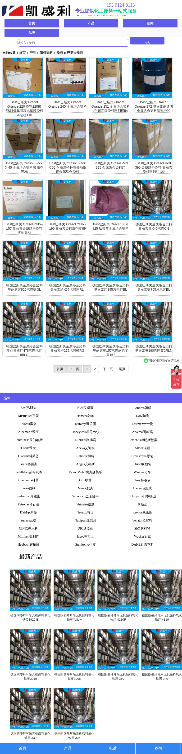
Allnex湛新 (142, 448)
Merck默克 (85, 488)
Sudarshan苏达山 (28, 496)
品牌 (31, 33)
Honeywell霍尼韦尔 (85, 432)
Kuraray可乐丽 (85, 424)
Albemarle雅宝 (28, 432)
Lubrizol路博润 (85, 440)
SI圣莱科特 (142, 528)
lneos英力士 (85, 536)
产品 (91, 23)
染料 (60, 53)
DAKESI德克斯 (142, 544)
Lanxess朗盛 (142, 408)
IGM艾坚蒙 (85, 408)
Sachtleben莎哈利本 (28, 472)
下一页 (108, 369)
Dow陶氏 (142, 416)
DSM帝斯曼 (28, 512)
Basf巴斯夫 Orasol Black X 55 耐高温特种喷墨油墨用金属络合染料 (67, 167)
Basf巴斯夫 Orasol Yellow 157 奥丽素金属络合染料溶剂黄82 (24, 228)
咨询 (158, 748)
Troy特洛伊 (142, 480)
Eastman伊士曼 (142, 424)
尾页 (122, 369)
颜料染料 (46, 53)
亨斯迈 (142, 504)
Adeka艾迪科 (85, 448)
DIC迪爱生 (85, 528)
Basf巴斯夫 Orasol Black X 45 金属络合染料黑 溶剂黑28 (24, 167)
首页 (31, 23)
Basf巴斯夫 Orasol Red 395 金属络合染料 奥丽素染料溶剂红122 (153, 167)
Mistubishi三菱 (28, 416)
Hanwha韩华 (85, 416)
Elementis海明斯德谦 (142, 440)
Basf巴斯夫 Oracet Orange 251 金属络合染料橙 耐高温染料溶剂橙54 (110, 106)
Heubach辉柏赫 (28, 544)
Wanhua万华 (142, 472)
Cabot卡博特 (85, 456)
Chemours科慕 (28, 480)
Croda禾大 (28, 448)
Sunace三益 (28, 520)
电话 (113, 748)
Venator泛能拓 (142, 520)
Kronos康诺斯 (142, 512)
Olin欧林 (85, 480)
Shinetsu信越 (85, 504)
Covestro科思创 (143, 456)
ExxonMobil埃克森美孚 (85, 472)
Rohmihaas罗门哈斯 (28, 440)
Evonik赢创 (28, 424)
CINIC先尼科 (28, 528)
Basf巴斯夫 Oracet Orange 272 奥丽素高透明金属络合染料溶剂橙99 (154, 106)
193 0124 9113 (121, 5)
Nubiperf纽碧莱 (85, 520)
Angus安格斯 (85, 464)
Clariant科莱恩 (28, 456)
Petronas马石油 (28, 504)
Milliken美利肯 (28, 536)
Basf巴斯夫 (28, 408)
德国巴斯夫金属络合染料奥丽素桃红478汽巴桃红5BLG (24, 350)
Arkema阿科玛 (142, 432)
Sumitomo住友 (85, 544)
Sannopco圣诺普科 (85, 496)
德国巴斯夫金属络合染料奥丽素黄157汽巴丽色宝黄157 (110, 350)
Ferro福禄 (28, 488)
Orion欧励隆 (142, 464)
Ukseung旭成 (142, 488)
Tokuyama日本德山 (142, 496)
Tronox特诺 (85, 512)
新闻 (150, 23)
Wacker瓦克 (142, 536)
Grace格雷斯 (28, 464)
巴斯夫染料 (75, 53)
